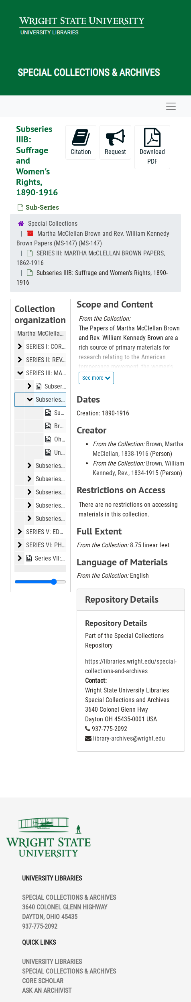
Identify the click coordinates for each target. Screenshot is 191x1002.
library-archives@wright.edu (129, 738)
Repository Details (121, 599)
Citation (81, 142)
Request (115, 142)
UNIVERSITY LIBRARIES (52, 962)
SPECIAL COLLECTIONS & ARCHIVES (69, 971)
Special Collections (52, 223)
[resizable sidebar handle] (40, 582)
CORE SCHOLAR (42, 981)
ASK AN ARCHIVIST (46, 990)
